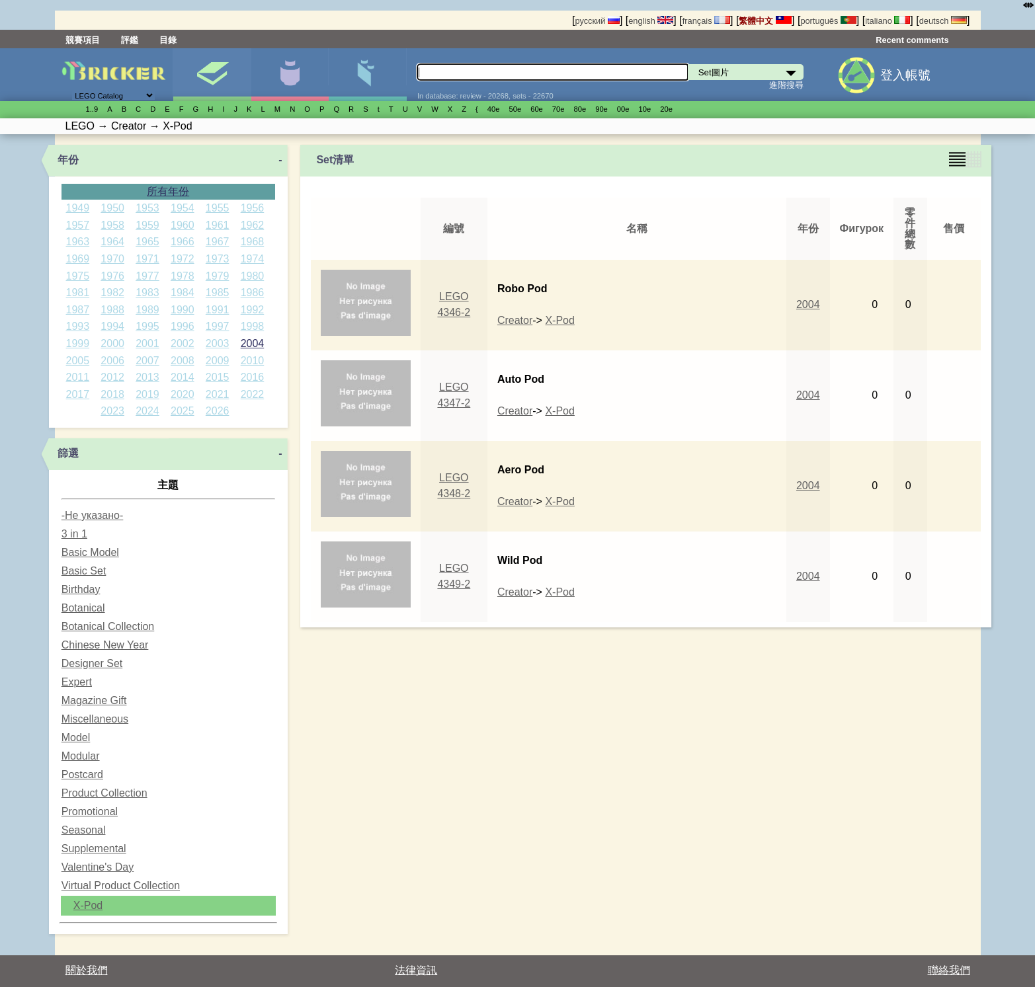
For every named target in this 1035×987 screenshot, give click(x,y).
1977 (147, 276)
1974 (253, 258)
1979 (217, 276)
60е (536, 109)
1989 (147, 309)
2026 (217, 410)
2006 (112, 360)
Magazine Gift (94, 700)
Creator (514, 320)
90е (601, 109)
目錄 (168, 40)
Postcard (82, 774)
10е (645, 109)
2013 (147, 377)
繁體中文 (765, 21)
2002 (182, 343)
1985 (217, 292)
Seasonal (84, 830)
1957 (78, 225)
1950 (112, 208)
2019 (147, 394)
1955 (217, 208)
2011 (78, 377)
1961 (217, 225)
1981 (78, 292)
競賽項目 (82, 40)
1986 (253, 292)
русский (597, 21)
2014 (182, 377)
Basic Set (84, 570)
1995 (147, 326)
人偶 (290, 74)
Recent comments (912, 40)
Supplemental (94, 848)
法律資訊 (416, 970)
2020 (182, 394)
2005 (78, 360)
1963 (78, 241)
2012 (112, 377)
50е (515, 109)
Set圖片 (212, 74)
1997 (217, 326)
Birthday (81, 589)
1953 (147, 208)
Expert (77, 682)
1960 (182, 225)
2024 (147, 410)
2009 (217, 360)
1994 (112, 326)
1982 (112, 292)
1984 (182, 292)
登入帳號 (905, 75)
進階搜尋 (786, 85)
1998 (253, 326)
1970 (112, 258)
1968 (253, 241)
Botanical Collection (108, 626)
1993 (78, 326)
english (650, 21)
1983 (147, 292)
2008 (182, 360)
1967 (217, 241)
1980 (253, 276)
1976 (112, 276)
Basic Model (90, 552)
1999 (78, 343)
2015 (217, 377)
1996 (182, 326)
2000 (112, 343)
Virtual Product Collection (121, 885)
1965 (147, 241)
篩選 (68, 453)
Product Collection (104, 793)
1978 (182, 276)
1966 (182, 241)
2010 (253, 360)
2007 (147, 360)
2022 (253, 394)
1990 (182, 309)
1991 (217, 309)
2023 (112, 410)
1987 (78, 309)
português (828, 21)
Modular (81, 756)
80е (580, 109)
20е (666, 109)
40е (493, 109)
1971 (147, 258)
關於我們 (86, 970)
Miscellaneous (95, 719)
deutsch (943, 21)
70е (558, 109)
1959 (147, 225)
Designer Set (92, 663)
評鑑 (129, 40)
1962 (253, 225)
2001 (147, 343)
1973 (217, 258)
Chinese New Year (105, 645)
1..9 (92, 109)
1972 (182, 258)
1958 (112, 225)
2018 (112, 394)
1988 (112, 309)
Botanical (83, 607)
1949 (78, 208)
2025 (182, 410)
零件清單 (367, 74)
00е (623, 109)
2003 (217, 343)
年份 (68, 159)
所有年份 (168, 191)
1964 (112, 241)
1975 (78, 276)
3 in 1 (74, 533)
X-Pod (88, 905)
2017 (78, 394)
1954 (182, 208)
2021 (217, 394)
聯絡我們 (949, 970)
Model (76, 737)
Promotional (90, 811)
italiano (887, 21)
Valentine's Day (98, 867)
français (706, 21)
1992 (253, 309)
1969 (78, 258)
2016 (253, 377)
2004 (253, 343)
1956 (253, 208)
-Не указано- (93, 515)
